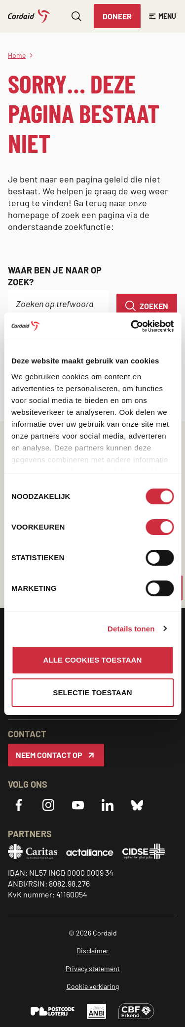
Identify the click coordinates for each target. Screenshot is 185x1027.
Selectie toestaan (92, 692)
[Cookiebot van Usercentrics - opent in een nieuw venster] (132, 326)
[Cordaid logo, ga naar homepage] (29, 16)
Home (17, 55)
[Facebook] (19, 805)
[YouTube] (78, 805)
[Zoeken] (146, 306)
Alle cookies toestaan (92, 660)
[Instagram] (48, 805)
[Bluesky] (137, 805)
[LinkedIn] (107, 805)
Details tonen (131, 629)
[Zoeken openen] (76, 16)
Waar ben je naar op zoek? (55, 276)
